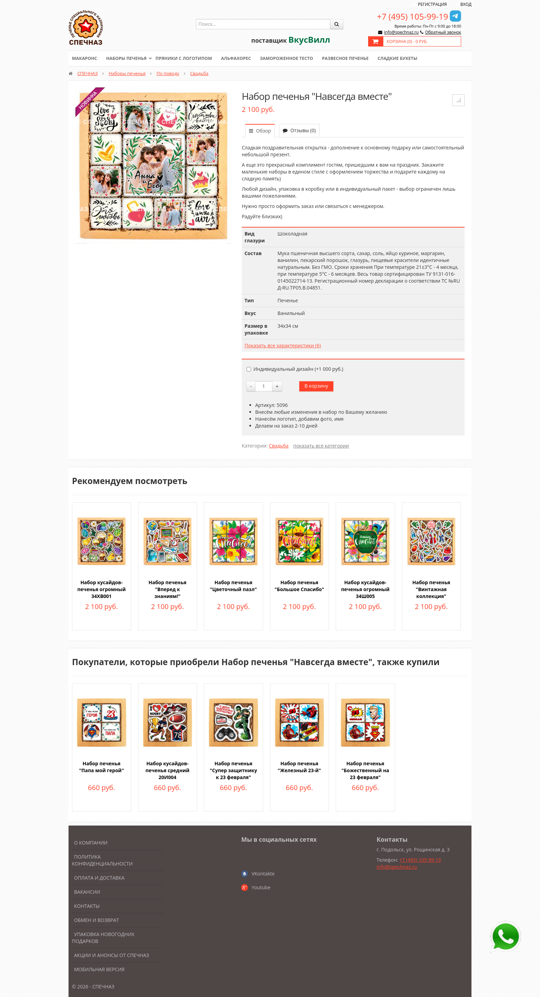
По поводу (168, 73)
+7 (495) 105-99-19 (412, 16)
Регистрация (432, 4)
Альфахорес (240, 58)
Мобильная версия (99, 969)
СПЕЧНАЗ (87, 73)
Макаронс (85, 58)
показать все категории (321, 445)
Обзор (260, 130)
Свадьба (199, 73)
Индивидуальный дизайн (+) (295, 369)
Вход (465, 4)
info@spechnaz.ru (401, 32)
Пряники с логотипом (187, 58)
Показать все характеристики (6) (283, 345)
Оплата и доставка (99, 877)
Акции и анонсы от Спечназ (111, 955)
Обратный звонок (443, 32)
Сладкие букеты (406, 58)
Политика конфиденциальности (102, 860)
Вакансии (87, 892)
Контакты (87, 906)
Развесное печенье (353, 58)
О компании (90, 842)
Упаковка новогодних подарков (103, 937)
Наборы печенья (128, 58)
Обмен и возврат (96, 920)
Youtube (260, 887)
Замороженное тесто (292, 58)
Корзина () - (407, 41)
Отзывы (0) (299, 130)
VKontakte (262, 873)
